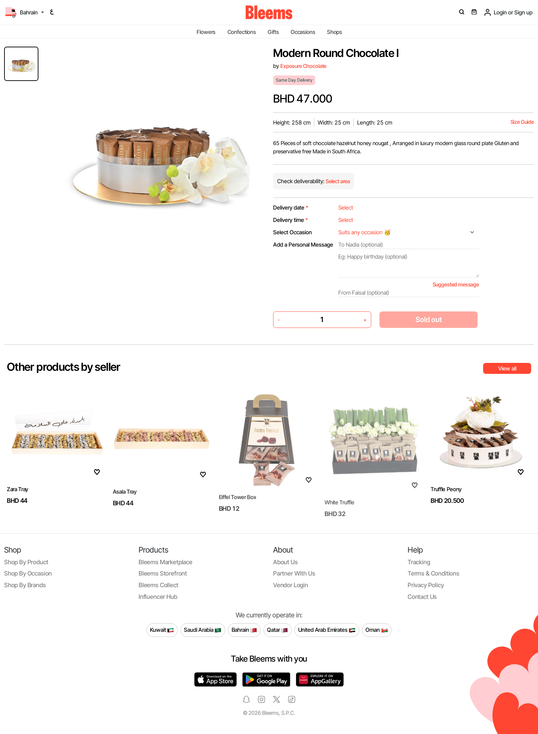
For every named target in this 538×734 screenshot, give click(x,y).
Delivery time (290, 219)
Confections (241, 31)
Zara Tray (17, 500)
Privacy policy (426, 585)
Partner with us (294, 573)
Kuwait (162, 630)
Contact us (422, 596)
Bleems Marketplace (165, 562)
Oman (376, 630)
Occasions (303, 31)
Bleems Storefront (163, 573)
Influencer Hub (158, 596)
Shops (334, 31)
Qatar (277, 630)
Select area (337, 181)
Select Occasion (292, 232)
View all (507, 368)
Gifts (273, 31)
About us (285, 562)
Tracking (419, 562)
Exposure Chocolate (303, 66)
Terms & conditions (433, 573)
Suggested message (456, 284)
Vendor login (290, 585)
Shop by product (26, 562)
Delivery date (290, 207)
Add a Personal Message (303, 244)
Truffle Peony (446, 500)
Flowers (206, 31)
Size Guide (522, 122)
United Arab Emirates (327, 630)
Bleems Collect (158, 585)
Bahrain (244, 630)
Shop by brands (25, 585)
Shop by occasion (28, 573)
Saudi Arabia (202, 630)
